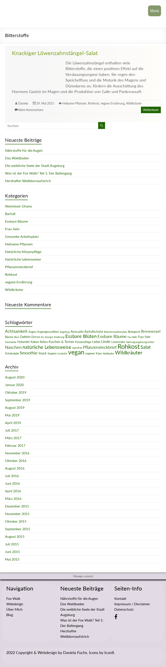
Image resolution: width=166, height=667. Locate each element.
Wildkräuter (134, 103)
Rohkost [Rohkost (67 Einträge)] (129, 346)
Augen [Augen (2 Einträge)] (32, 331)
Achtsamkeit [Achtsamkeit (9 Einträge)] (16, 331)
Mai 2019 (12, 415)
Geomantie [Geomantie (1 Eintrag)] (10, 342)
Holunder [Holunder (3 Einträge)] (23, 342)
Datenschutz (124, 609)
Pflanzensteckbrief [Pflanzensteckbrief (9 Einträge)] (100, 347)
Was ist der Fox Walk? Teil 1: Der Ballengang (38, 173)
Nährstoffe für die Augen (24, 150)
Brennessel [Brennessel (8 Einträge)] (150, 331)
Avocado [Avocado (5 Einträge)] (77, 331)
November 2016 (17, 453)
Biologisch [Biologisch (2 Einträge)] (134, 331)
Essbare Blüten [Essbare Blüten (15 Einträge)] (81, 336)
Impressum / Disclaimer (132, 604)
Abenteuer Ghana (18, 206)
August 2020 (14, 377)
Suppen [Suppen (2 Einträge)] (52, 353)
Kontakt (120, 598)
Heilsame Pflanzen (74, 103)
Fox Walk (13, 598)
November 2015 (17, 514)
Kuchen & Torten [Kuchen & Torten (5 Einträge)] (61, 341)
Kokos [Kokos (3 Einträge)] (44, 342)
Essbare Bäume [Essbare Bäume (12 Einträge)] (112, 336)
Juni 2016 (12, 483)
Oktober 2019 (15, 392)
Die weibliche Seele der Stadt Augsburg (34, 165)
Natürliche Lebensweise (23, 259)
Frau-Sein (12, 229)
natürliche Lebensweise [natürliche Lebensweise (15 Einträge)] (46, 347)
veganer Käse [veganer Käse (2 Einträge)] (93, 353)
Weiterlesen (151, 110)
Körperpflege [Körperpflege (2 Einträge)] (83, 342)
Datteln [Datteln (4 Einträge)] (25, 337)
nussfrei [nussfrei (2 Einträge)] (77, 347)
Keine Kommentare (30, 110)
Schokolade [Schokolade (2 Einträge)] (12, 353)
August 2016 (14, 468)
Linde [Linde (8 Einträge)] (105, 341)
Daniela (23, 103)
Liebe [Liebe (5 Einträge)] (96, 341)
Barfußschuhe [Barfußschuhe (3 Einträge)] (94, 331)
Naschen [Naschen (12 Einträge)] (13, 347)
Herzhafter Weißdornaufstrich (28, 181)
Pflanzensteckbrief (19, 267)
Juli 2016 (12, 476)
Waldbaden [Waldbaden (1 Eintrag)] (108, 353)
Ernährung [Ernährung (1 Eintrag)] (59, 337)
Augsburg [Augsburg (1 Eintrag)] (65, 331)
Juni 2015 (12, 552)
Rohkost (93, 103)
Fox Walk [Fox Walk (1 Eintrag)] (132, 337)
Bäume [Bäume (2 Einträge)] (9, 337)
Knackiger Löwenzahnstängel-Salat (55, 52)
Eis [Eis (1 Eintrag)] (42, 337)
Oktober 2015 (15, 521)
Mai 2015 (12, 559)
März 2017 (13, 438)
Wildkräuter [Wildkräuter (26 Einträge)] (128, 352)
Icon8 (109, 652)
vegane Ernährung (112, 103)
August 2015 (14, 536)
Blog (9, 615)
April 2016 (13, 491)
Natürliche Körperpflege (23, 252)
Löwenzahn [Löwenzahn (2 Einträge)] (118, 342)
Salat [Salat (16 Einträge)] (145, 347)
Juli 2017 (12, 430)
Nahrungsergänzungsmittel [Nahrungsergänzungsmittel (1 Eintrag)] (140, 342)
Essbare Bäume (16, 221)
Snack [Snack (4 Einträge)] (42, 353)
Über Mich (14, 609)
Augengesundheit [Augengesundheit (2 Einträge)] (48, 331)
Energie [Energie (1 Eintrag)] (49, 337)
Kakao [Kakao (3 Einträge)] (35, 342)
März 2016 (13, 498)
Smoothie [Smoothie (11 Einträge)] (29, 352)
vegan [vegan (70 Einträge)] (76, 352)
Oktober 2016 (15, 460)
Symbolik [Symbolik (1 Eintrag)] (62, 353)
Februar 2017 (15, 445)
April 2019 (13, 423)
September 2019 (17, 400)
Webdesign (14, 604)
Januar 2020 (14, 385)
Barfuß (10, 214)
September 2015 (17, 529)
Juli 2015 (12, 544)
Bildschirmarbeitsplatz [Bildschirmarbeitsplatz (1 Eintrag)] (115, 331)
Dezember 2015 (17, 506)
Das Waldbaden (17, 158)
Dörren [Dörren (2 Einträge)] (35, 337)
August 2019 (14, 407)
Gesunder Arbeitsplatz (22, 236)
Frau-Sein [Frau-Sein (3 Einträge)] (144, 337)
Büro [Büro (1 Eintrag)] (16, 337)
